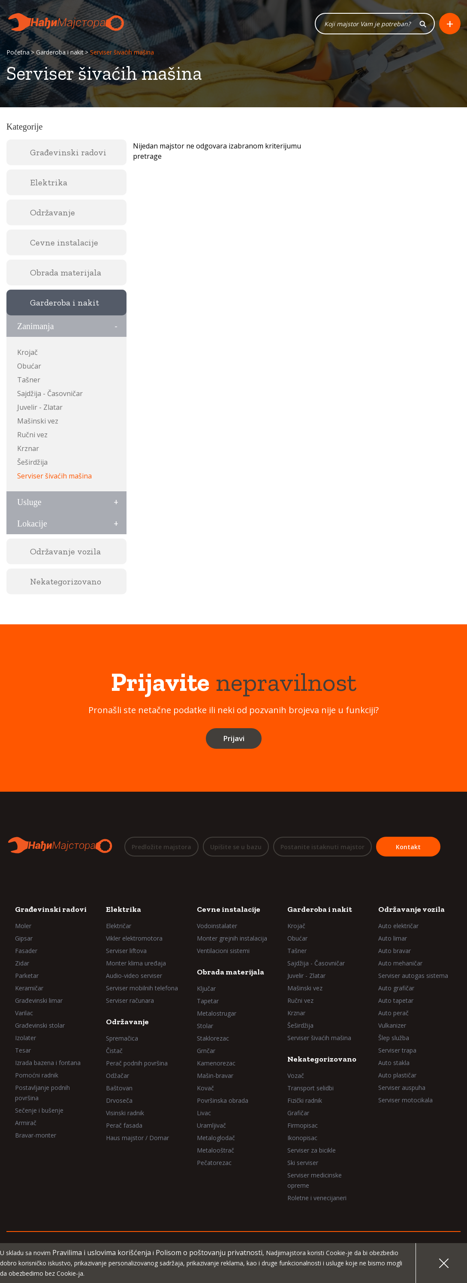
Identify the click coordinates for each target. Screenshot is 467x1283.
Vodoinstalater (217, 925)
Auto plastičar (397, 1075)
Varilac (24, 1012)
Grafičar (298, 1112)
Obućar (29, 366)
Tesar (23, 1050)
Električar (118, 925)
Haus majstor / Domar (137, 1137)
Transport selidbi (310, 1087)
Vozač (295, 1075)
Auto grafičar (396, 987)
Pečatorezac (214, 1162)
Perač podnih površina (137, 1063)
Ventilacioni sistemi (223, 950)
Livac (204, 1112)
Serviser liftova (126, 950)
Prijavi (233, 738)
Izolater (25, 1037)
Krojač (27, 352)
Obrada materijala (230, 971)
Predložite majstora (161, 847)
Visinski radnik (125, 1112)
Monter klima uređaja (136, 963)
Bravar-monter (35, 1135)
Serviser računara (130, 1000)
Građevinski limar (39, 1000)
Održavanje (127, 1021)
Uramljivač (211, 1125)
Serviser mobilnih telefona (142, 987)
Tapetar (208, 1000)
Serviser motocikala (405, 1099)
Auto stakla (394, 1062)
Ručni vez (32, 434)
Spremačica (122, 1038)
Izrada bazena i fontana (48, 1062)
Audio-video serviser (134, 975)
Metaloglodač (216, 1137)
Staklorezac (213, 1038)
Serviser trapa (397, 1050)
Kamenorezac (216, 1063)
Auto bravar (394, 950)
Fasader (26, 950)
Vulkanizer (392, 1025)
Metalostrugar (216, 1013)
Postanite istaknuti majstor (322, 847)
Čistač (114, 1050)
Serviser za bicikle (311, 1150)
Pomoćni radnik (36, 1075)
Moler (23, 925)
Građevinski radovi (51, 909)
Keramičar (29, 987)
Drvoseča (119, 1100)
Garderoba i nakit (60, 52)
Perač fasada (124, 1125)
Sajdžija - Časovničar (50, 393)
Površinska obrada (222, 1100)
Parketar (27, 975)
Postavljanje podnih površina (42, 1092)
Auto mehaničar (400, 963)
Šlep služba (393, 1037)
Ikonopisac (302, 1137)
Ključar (206, 988)
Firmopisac (302, 1125)
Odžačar (117, 1075)
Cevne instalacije (228, 909)
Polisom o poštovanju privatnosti (209, 1252)
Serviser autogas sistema (413, 975)
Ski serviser (302, 1162)
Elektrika (123, 909)
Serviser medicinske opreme (314, 1180)
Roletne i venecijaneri (316, 1197)
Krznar (28, 448)
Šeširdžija (32, 462)
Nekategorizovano (321, 1058)
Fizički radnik (304, 1100)
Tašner (28, 379)
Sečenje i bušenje (39, 1110)
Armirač (25, 1122)
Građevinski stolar (40, 1025)
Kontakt (408, 847)
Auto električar (398, 925)
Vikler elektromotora (134, 938)
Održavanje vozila (411, 909)
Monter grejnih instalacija (232, 938)
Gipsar (24, 938)
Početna (18, 52)
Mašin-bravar (215, 1075)
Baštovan (119, 1087)
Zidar (22, 963)
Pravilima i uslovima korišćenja (101, 1252)
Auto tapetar (395, 1000)
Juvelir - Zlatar (40, 407)
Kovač (205, 1087)
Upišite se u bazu (236, 847)
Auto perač (393, 1012)
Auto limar (392, 938)
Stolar (205, 1025)
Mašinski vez (37, 421)
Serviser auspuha (401, 1087)
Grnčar (206, 1050)
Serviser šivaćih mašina (54, 476)
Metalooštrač (215, 1150)
